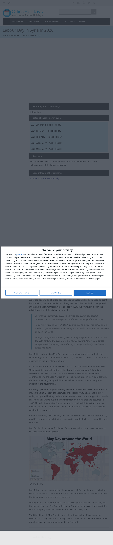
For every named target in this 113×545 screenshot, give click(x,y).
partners (20, 255)
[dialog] (56, 273)
